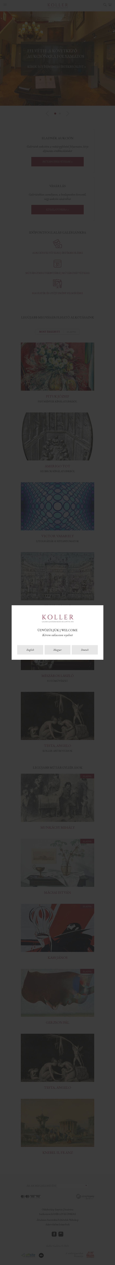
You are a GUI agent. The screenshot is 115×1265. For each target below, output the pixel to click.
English (30, 650)
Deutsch (85, 650)
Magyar (57, 650)
